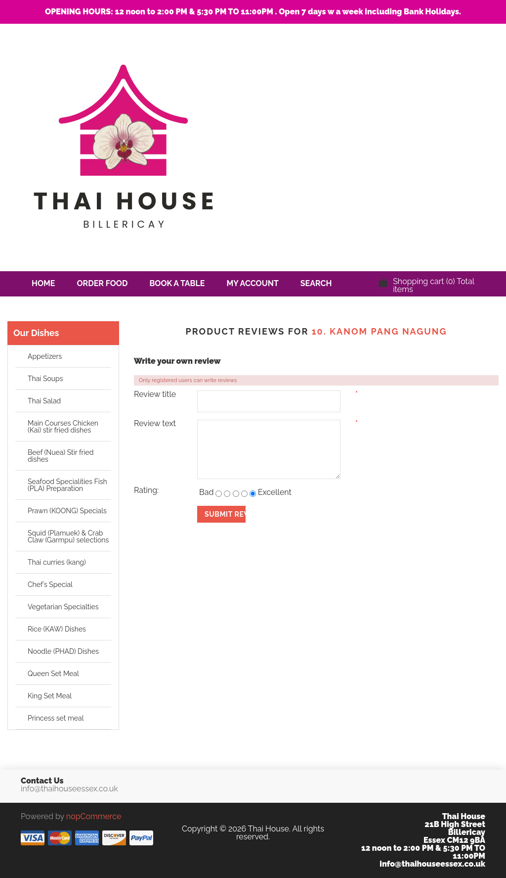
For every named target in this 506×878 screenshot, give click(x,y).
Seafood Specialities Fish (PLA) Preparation (67, 485)
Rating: (146, 490)
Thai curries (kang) (57, 562)
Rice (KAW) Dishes (57, 629)
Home (43, 283)
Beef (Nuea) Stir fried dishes (60, 455)
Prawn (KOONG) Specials (67, 511)
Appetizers (45, 356)
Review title (155, 394)
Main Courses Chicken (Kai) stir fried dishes (63, 426)
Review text (155, 424)
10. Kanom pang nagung (379, 331)
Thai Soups (45, 379)
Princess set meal (56, 718)
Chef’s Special (50, 584)
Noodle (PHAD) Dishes (63, 651)
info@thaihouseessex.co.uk (69, 789)
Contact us (56, 308)
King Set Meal (50, 696)
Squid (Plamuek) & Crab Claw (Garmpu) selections (68, 536)
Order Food (102, 283)
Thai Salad (44, 401)
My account (252, 283)
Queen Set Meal (53, 674)
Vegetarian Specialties (63, 607)
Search (316, 283)
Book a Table (177, 283)
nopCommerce (93, 816)
